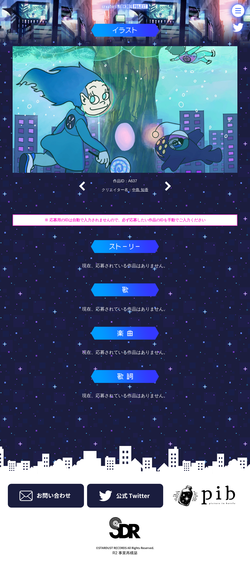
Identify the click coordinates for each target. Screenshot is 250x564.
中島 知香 (140, 190)
